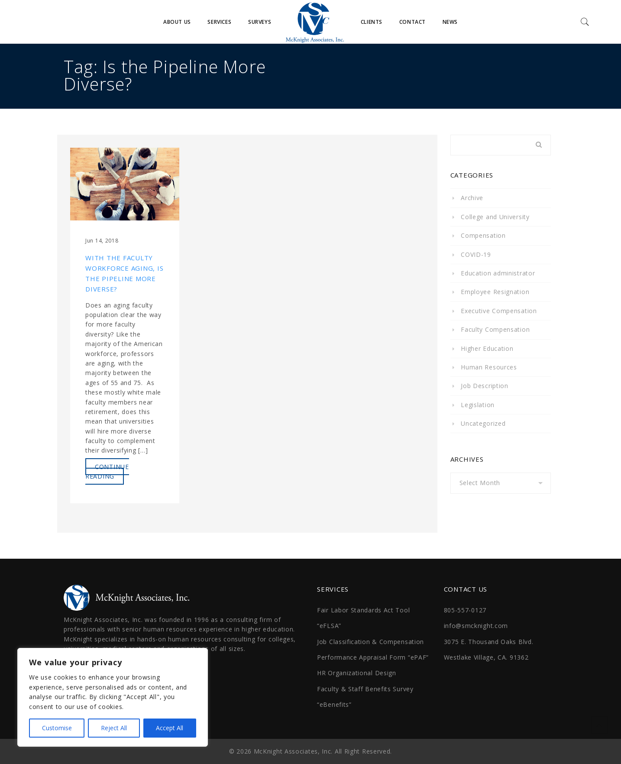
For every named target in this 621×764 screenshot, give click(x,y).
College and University (495, 217)
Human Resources (489, 367)
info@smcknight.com (476, 626)
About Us (177, 22)
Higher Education (487, 348)
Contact (412, 22)
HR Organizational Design (356, 673)
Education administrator (498, 273)
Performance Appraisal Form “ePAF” (373, 657)
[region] (112, 697)
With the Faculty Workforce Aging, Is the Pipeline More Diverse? (124, 273)
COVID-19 (476, 254)
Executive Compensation (499, 311)
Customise (57, 728)
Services (219, 22)
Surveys (259, 22)
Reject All (114, 728)
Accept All (169, 728)
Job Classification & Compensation (370, 642)
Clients (371, 22)
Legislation (478, 405)
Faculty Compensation (495, 329)
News (450, 22)
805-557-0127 (465, 610)
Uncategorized (483, 423)
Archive (472, 198)
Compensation (483, 235)
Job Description (484, 386)
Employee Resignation (495, 292)
